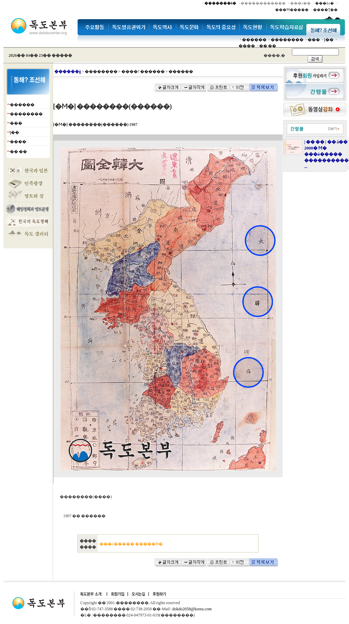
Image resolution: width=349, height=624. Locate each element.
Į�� (329, 39)
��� (314, 39)
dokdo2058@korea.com (192, 609)
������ (254, 39)
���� (247, 45)
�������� (287, 39)
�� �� (267, 45)
